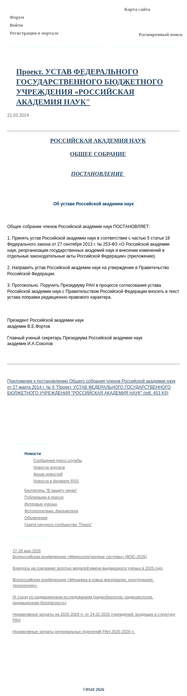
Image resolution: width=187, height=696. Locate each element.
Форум (17, 17)
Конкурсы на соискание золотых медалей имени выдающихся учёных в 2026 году (88, 568)
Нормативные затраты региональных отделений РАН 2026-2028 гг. (74, 631)
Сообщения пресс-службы (57, 460)
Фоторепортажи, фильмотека (51, 511)
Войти (16, 25)
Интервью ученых (40, 504)
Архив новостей (48, 474)
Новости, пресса (83, 47)
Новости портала (49, 467)
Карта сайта (137, 9)
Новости (32, 453)
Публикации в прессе (44, 497)
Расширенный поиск (161, 34)
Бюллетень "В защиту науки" (50, 490)
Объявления (35, 518)
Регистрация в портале (34, 33)
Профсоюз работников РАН (142, 47)
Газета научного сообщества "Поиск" (58, 524)
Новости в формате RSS (56, 481)
